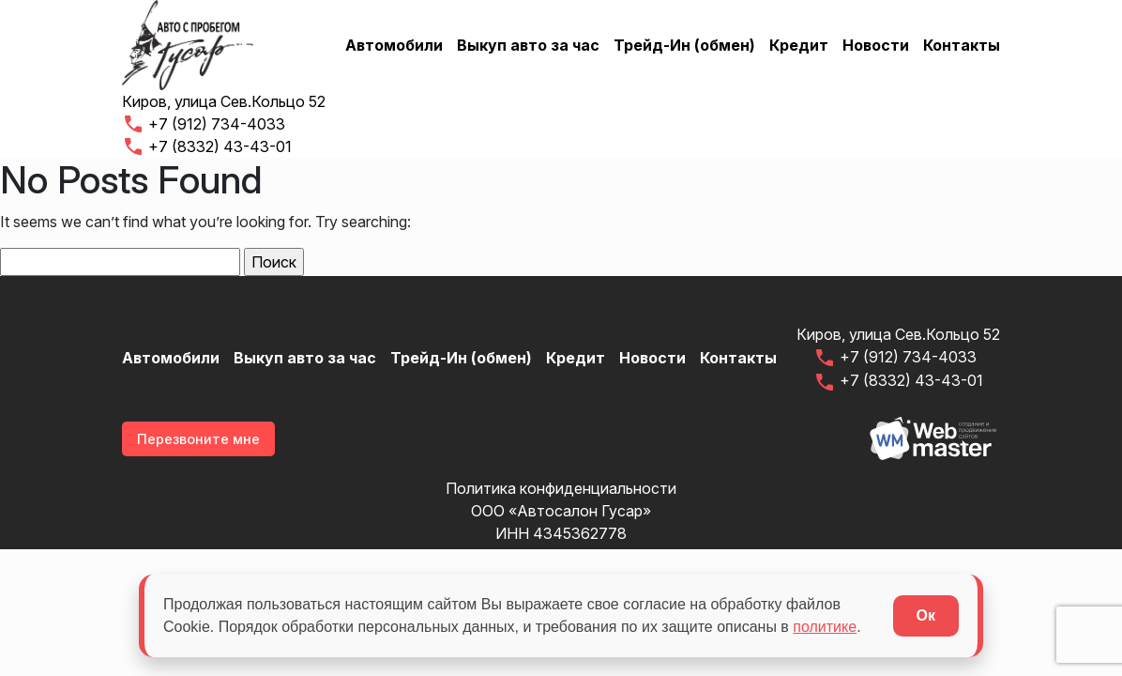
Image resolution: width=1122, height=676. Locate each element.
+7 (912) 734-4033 (203, 124)
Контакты (961, 45)
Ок (926, 615)
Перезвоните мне (198, 439)
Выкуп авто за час (528, 45)
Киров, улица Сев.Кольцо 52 (224, 101)
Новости (875, 45)
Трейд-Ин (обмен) (684, 45)
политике (825, 627)
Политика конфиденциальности (561, 488)
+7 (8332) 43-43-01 (207, 146)
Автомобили (394, 45)
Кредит (798, 45)
